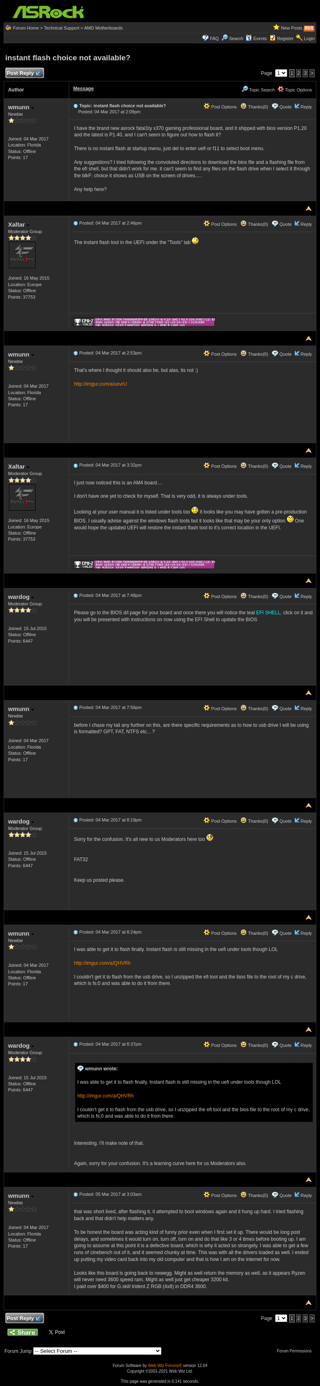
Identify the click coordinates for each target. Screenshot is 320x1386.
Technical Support (61, 27)
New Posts (291, 27)
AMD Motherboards (103, 27)
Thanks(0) (254, 106)
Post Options (220, 106)
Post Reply (23, 73)
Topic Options (295, 89)
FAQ (214, 38)
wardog (21, 596)
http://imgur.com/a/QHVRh (102, 963)
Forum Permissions (296, 1351)
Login (309, 38)
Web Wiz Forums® (165, 1365)
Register (285, 38)
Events (256, 38)
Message (83, 88)
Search (236, 38)
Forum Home (26, 27)
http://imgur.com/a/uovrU (100, 384)
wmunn (21, 107)
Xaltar (19, 224)
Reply (306, 106)
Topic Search (258, 89)
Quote (286, 106)
